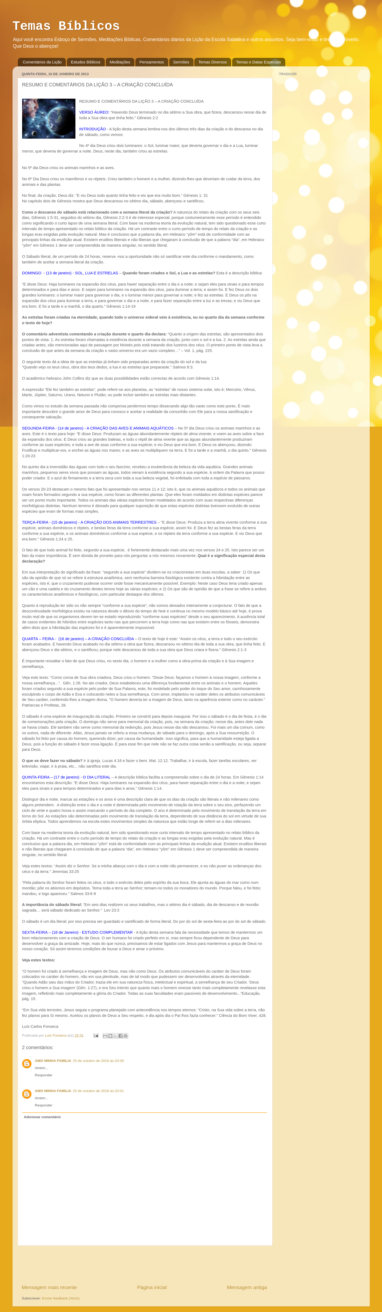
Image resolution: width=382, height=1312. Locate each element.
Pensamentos (151, 62)
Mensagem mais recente (49, 1287)
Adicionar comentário (42, 1117)
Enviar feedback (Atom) (60, 1298)
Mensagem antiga (247, 1287)
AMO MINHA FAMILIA (53, 1061)
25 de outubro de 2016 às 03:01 (98, 1091)
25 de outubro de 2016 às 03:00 (98, 1061)
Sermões (181, 62)
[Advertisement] (144, 1265)
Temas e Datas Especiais (258, 62)
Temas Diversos (212, 62)
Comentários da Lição (42, 62)
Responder (44, 1075)
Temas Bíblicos (66, 26)
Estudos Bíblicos (85, 62)
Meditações (120, 62)
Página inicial (152, 1287)
